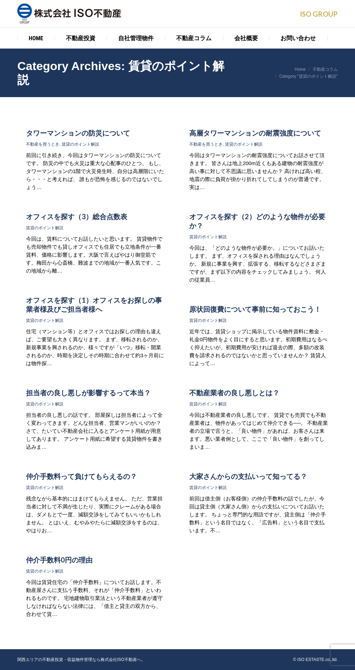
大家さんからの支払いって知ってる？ (248, 476)
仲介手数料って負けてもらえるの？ (81, 476)
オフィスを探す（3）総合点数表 (76, 216)
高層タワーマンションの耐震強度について (255, 133)
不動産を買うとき (42, 144)
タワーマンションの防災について (78, 133)
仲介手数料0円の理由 (59, 560)
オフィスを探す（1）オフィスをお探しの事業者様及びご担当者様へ (94, 304)
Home (300, 69)
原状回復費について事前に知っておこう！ (255, 309)
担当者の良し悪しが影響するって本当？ (88, 392)
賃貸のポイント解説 (80, 144)
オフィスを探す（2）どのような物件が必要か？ (257, 221)
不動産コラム (325, 69)
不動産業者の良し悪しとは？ (234, 392)
